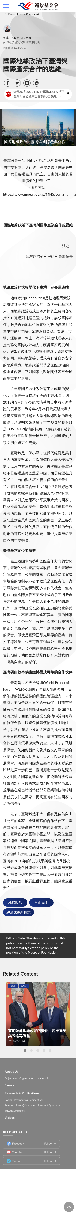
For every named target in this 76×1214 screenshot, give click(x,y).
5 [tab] (50, 1050)
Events (9, 1083)
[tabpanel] (38, 1014)
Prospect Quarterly (49, 1103)
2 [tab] (31, 1050)
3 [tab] (37, 1050)
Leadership (43, 1076)
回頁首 (69, 1207)
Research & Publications (22, 1091)
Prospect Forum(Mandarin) (23, 14)
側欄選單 (6, 6)
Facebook (29, 1141)
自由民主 (41, 902)
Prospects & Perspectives (28, 1098)
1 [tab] (25, 1050)
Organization (26, 1076)
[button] (7, 83)
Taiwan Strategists (15, 1108)
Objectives (11, 1076)
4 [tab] (44, 1050)
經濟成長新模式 (18, 912)
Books (8, 1098)
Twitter (29, 1159)
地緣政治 (15, 902)
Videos (10, 1116)
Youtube (29, 1150)
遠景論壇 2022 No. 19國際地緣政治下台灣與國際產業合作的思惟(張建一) (35, 94)
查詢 (70, 6)
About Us (11, 1070)
